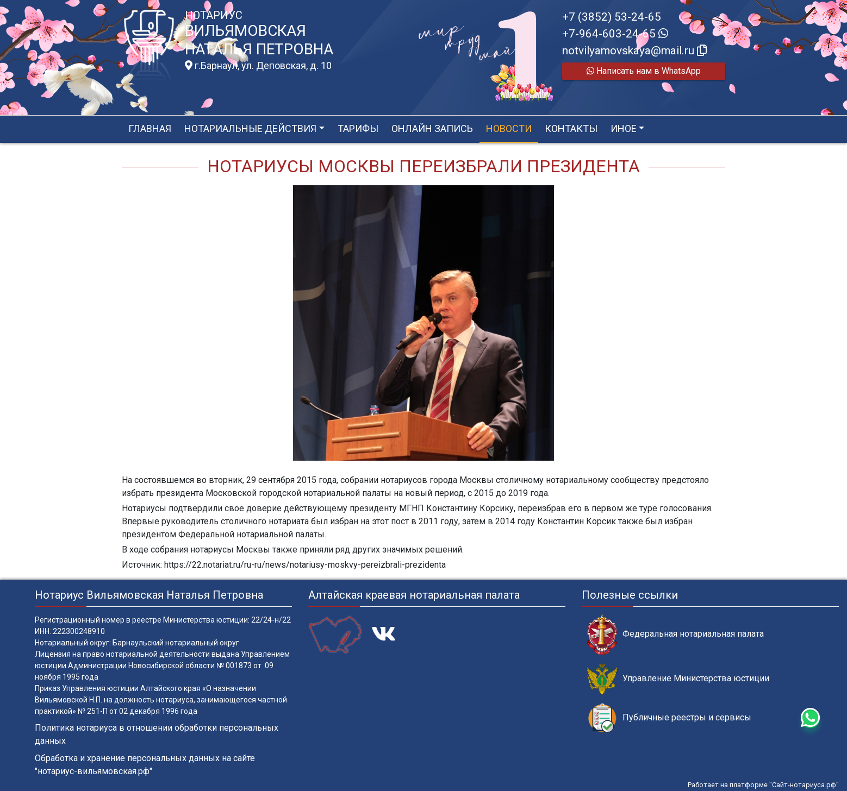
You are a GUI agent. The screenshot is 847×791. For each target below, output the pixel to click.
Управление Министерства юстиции (678, 679)
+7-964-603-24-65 (615, 33)
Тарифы (358, 128)
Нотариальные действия (250, 128)
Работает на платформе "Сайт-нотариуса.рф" (763, 785)
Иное (624, 128)
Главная (149, 128)
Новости (509, 128)
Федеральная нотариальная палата (675, 634)
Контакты (571, 128)
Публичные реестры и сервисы (669, 718)
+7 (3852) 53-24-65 (611, 16)
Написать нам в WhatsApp (644, 71)
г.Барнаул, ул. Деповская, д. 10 (258, 65)
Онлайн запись (432, 128)
